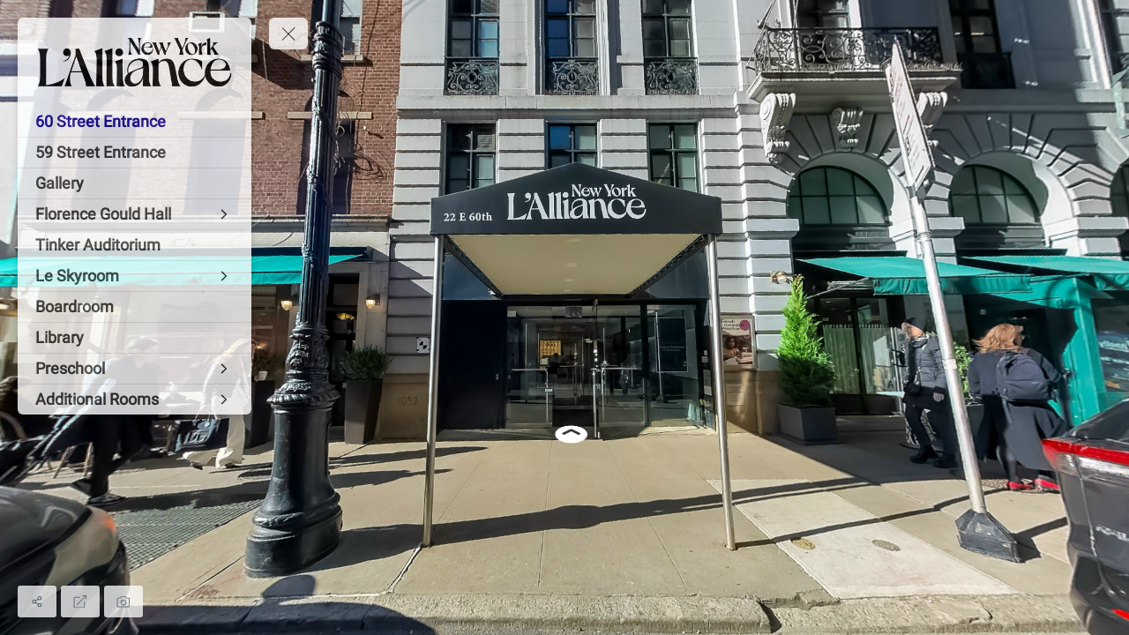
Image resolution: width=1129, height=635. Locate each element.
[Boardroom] (134, 307)
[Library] (134, 338)
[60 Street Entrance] (134, 122)
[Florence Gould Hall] (134, 214)
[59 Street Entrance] (134, 153)
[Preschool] (134, 369)
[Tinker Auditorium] (134, 245)
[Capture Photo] (123, 601)
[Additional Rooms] (134, 400)
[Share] (37, 601)
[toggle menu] (288, 33)
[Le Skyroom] (134, 276)
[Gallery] (134, 183)
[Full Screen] (80, 601)
